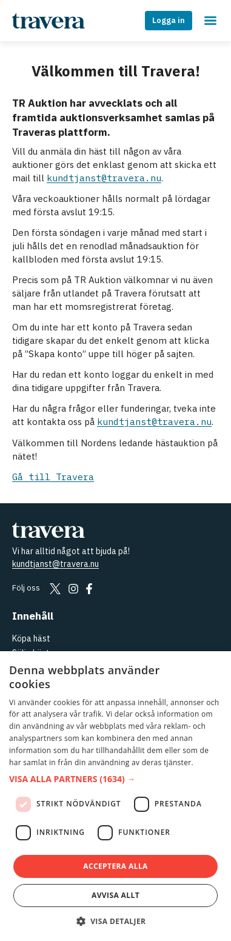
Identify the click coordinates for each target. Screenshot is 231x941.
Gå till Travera (53, 477)
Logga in (168, 20)
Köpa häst (31, 638)
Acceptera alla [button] (115, 866)
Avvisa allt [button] (115, 895)
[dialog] (115, 796)
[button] (115, 779)
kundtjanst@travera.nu (104, 178)
